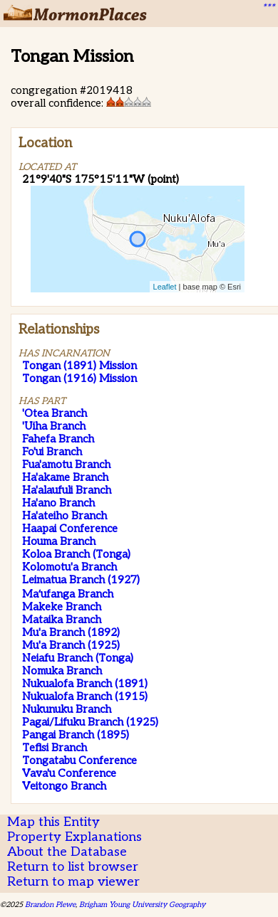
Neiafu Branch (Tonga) (77, 658)
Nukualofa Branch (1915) (85, 696)
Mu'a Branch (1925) (71, 645)
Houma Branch (59, 541)
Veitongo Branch (64, 786)
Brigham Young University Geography (142, 904)
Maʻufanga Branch (67, 594)
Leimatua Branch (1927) (81, 579)
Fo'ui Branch (52, 451)
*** (268, 7)
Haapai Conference (70, 528)
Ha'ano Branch (58, 503)
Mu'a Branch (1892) (71, 632)
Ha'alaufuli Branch (66, 490)
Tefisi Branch (54, 747)
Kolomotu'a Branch (69, 567)
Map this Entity (53, 822)
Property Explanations (74, 836)
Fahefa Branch (58, 439)
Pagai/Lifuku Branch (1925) (90, 722)
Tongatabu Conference (79, 760)
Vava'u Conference (69, 773)
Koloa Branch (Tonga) (76, 554)
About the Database (67, 851)
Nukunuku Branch (66, 709)
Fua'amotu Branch (66, 464)
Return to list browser (72, 866)
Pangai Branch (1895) (75, 734)
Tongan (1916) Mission (79, 378)
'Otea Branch (54, 413)
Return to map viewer (73, 881)
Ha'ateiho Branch (64, 515)
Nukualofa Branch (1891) (85, 683)
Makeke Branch (61, 606)
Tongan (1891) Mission (79, 365)
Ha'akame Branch (65, 477)
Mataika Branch (61, 619)
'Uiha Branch (54, 426)
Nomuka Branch (62, 670)
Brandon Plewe (50, 904)
